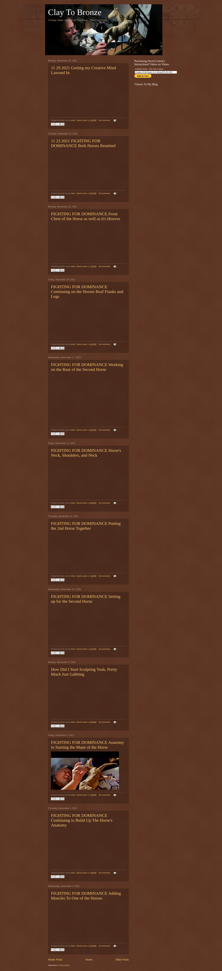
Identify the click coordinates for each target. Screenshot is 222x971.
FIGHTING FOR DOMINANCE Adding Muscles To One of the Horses (86, 895)
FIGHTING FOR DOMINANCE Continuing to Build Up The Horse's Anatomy (81, 820)
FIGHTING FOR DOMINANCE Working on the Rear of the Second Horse (87, 367)
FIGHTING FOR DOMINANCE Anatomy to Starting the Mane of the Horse (87, 744)
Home (89, 959)
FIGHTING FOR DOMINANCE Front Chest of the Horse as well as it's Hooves (85, 216)
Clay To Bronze (75, 12)
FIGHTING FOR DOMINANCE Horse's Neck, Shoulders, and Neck (86, 452)
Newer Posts (55, 959)
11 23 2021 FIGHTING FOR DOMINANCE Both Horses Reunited (83, 143)
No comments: (105, 120)
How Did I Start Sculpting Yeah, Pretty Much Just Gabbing (84, 671)
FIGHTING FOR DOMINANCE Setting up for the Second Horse (85, 599)
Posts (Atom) (64, 965)
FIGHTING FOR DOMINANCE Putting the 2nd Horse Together (86, 526)
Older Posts (122, 959)
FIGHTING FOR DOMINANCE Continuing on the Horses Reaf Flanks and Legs (87, 291)
